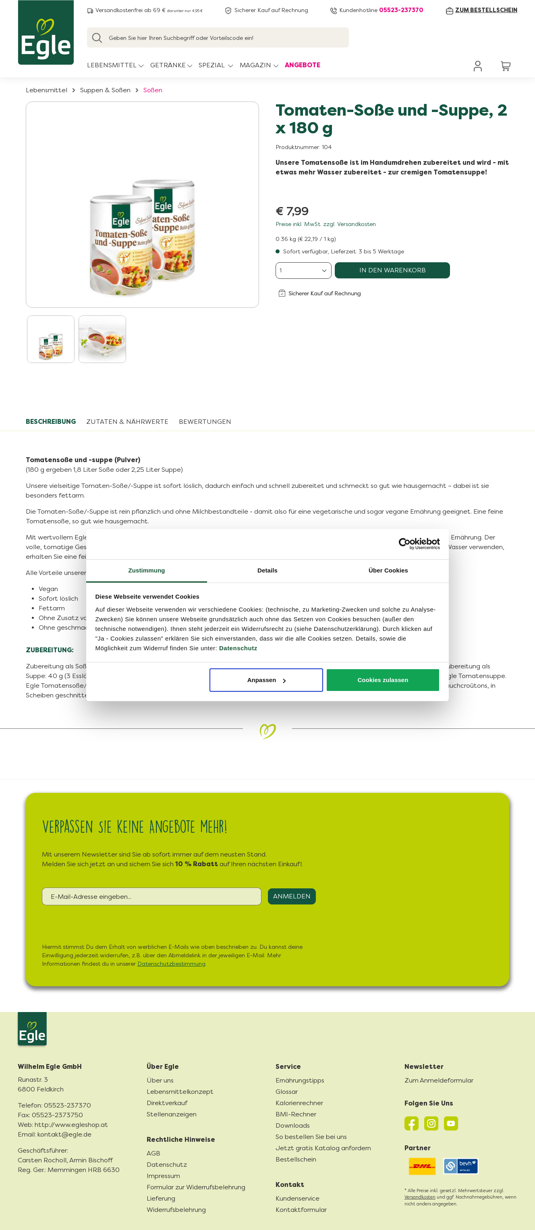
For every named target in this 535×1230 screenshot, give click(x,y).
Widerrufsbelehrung (176, 1209)
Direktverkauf (167, 1103)
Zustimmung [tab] (147, 570)
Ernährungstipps (300, 1080)
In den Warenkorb (392, 270)
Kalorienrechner (299, 1103)
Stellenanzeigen (172, 1114)
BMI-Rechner (296, 1114)
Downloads (293, 1125)
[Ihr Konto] (478, 66)
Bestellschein (296, 1159)
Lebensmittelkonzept (180, 1091)
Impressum (163, 1176)
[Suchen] (97, 37)
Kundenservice (297, 1198)
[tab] (51, 422)
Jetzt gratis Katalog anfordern (323, 1148)
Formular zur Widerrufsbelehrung (196, 1187)
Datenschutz (238, 648)
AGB (153, 1153)
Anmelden (292, 896)
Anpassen (266, 679)
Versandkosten (419, 1197)
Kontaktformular (301, 1209)
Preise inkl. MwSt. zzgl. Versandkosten (326, 224)
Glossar (287, 1091)
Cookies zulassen (382, 679)
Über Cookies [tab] (388, 570)
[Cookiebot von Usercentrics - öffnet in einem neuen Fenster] (404, 544)
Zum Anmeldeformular (438, 1080)
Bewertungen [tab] (205, 421)
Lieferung (161, 1198)
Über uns (160, 1080)
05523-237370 (401, 10)
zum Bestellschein (486, 10)
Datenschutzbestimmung (171, 963)
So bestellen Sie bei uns (311, 1137)
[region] (143, 235)
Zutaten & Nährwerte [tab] (127, 421)
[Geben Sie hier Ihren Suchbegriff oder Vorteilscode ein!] (218, 37)
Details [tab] (267, 570)
